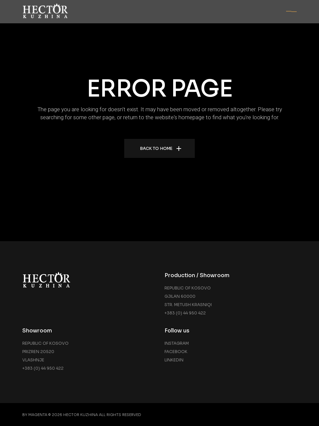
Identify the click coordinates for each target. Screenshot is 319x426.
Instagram (176, 343)
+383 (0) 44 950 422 (185, 312)
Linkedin (173, 359)
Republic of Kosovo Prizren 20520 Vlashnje (45, 351)
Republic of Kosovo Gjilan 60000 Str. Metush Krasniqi (188, 296)
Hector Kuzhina (80, 414)
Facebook (175, 351)
